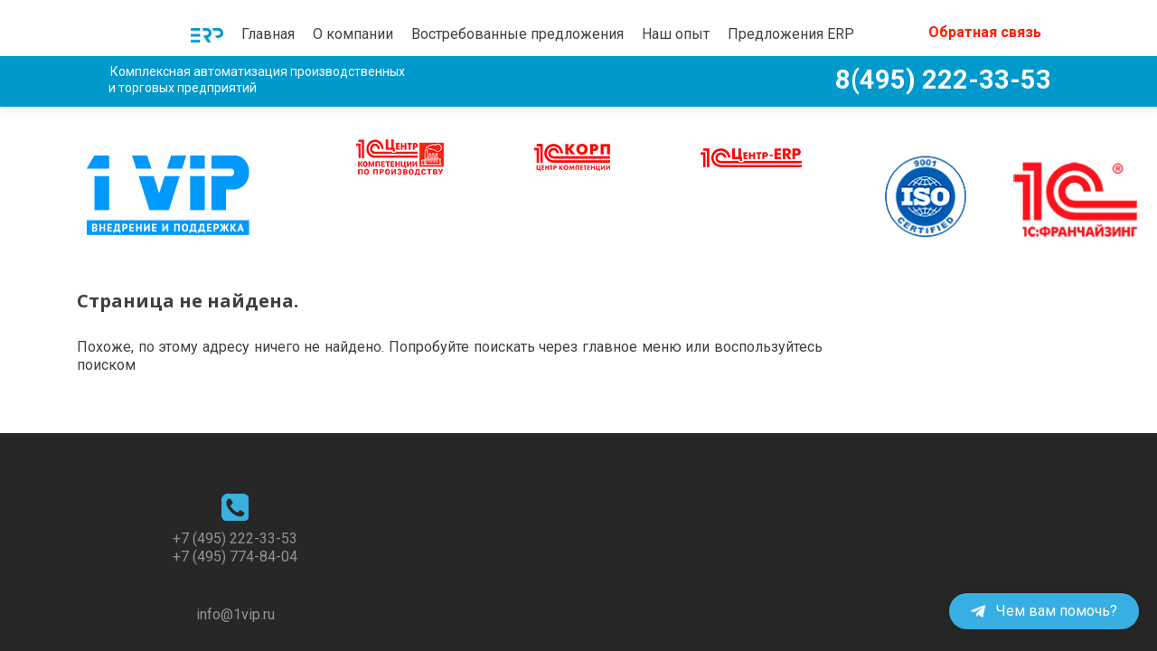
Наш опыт (676, 33)
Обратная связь (984, 32)
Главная (268, 33)
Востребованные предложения (517, 33)
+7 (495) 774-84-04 (235, 519)
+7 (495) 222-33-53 (235, 501)
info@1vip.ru (235, 577)
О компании (353, 33)
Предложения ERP (791, 33)
